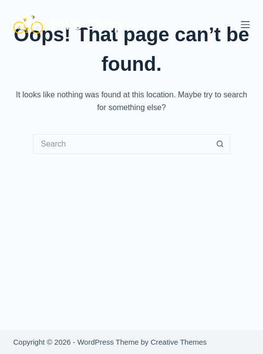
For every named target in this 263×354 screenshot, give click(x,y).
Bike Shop (87, 24)
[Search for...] (121, 144)
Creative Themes (179, 342)
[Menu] (245, 24)
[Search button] (220, 144)
